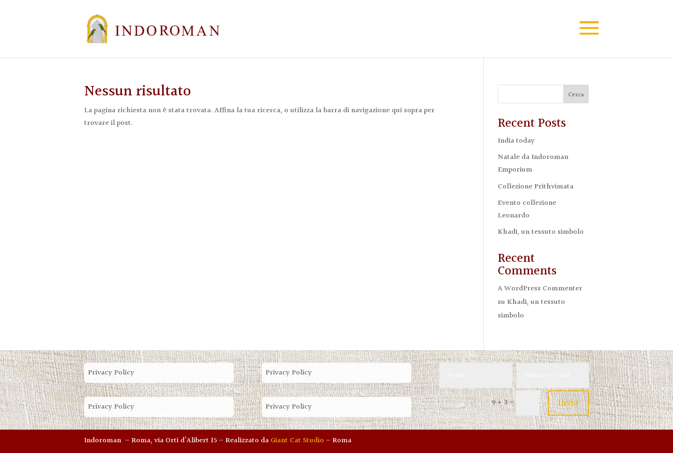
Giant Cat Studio (297, 440)
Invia (568, 402)
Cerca (576, 95)
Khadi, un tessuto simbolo (541, 232)
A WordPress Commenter (540, 289)
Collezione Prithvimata (535, 187)
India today (516, 141)
